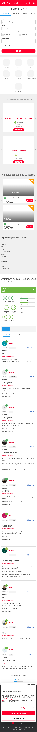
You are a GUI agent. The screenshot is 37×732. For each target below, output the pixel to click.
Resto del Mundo (31, 74)
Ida (2, 32)
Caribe (30, 63)
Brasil (18, 63)
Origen (3, 19)
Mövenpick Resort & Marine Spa (18, 118)
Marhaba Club (19, 151)
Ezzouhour (4, 249)
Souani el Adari (5, 261)
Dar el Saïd (3, 244)
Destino (3, 25)
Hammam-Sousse (5, 251)
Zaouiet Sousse (5, 268)
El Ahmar (3, 247)
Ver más (29, 200)
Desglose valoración (8, 356)
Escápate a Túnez (11, 193)
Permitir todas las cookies (18, 713)
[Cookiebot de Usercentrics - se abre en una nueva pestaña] (27, 685)
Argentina (6, 63)
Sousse (3, 264)
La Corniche (4, 256)
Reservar (18, 129)
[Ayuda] (30, 3)
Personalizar (18, 718)
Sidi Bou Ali (4, 259)
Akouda (3, 242)
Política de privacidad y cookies (11, 699)
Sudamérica (18, 87)
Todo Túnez (8, 219)
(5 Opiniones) (15, 197)
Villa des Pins (4, 266)
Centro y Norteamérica (6, 75)
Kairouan (3, 254)
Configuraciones (26, 708)
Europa (18, 74)
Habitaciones (5, 38)
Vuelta (20, 32)
